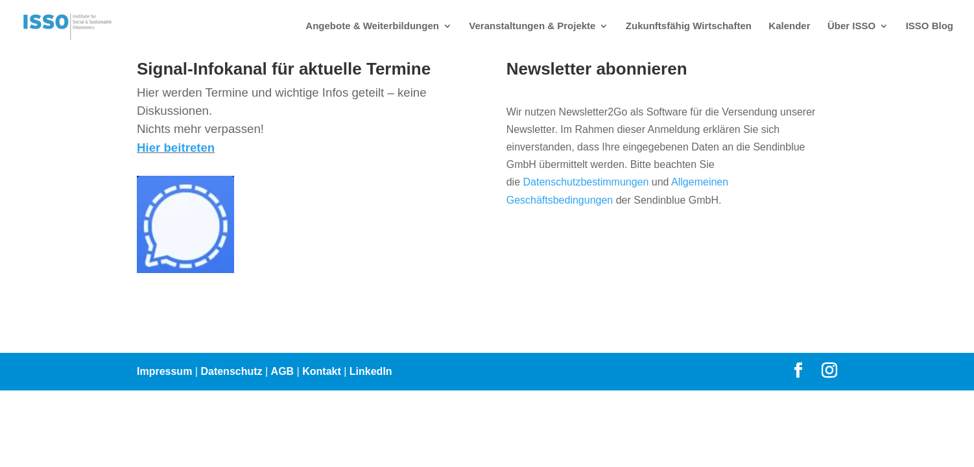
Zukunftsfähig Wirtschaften (689, 26)
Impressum (164, 371)
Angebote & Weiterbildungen (372, 26)
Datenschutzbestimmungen (585, 181)
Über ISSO (851, 26)
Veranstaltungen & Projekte (532, 26)
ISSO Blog (929, 26)
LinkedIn (371, 371)
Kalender (789, 26)
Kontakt (321, 371)
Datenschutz (231, 371)
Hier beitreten (176, 147)
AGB (282, 371)
